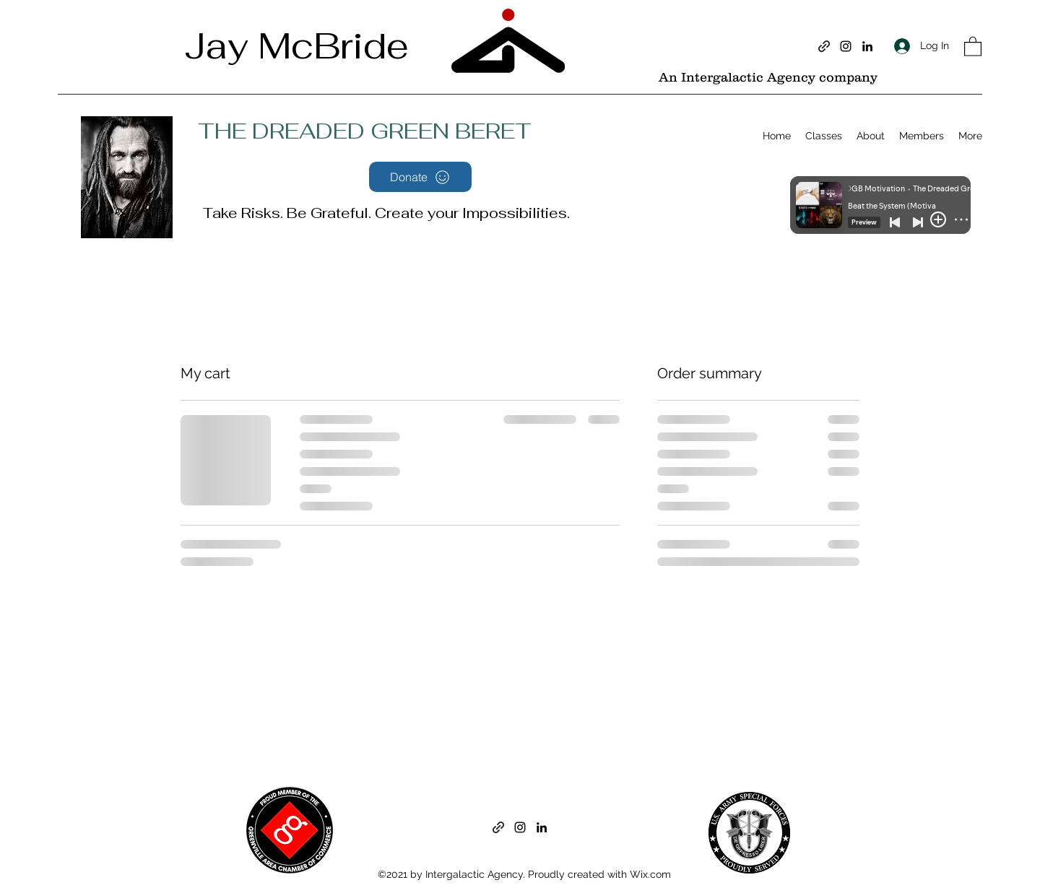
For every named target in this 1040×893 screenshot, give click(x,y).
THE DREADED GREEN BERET (365, 131)
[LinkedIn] (867, 46)
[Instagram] (845, 46)
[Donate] (420, 177)
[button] (973, 45)
